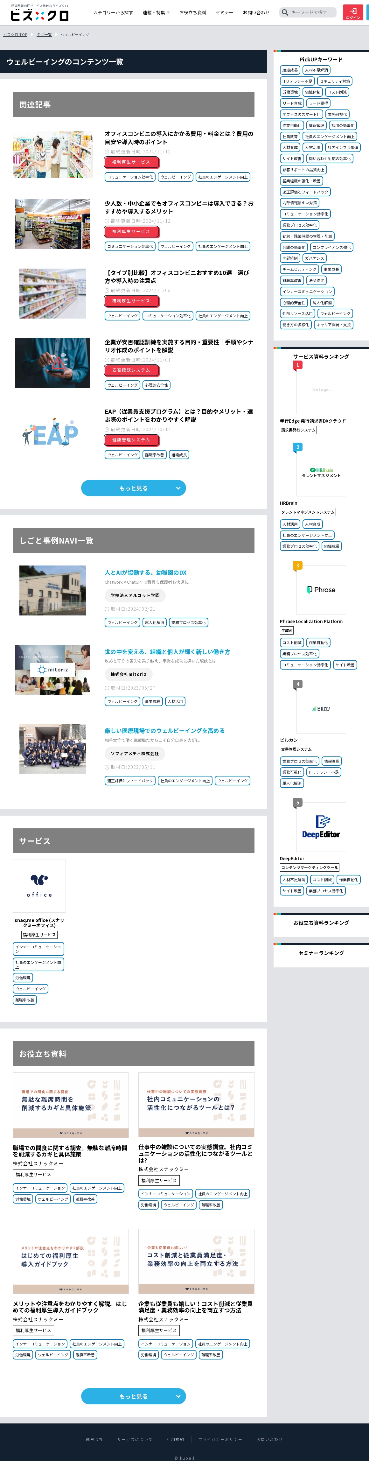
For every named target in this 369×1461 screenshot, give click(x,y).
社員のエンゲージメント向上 (223, 176)
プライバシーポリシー (220, 1439)
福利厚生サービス (39, 934)
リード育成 (292, 103)
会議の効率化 (293, 247)
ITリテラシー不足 (297, 81)
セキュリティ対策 (335, 81)
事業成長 (152, 701)
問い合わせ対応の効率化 (330, 158)
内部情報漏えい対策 (299, 202)
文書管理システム (296, 749)
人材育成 (290, 147)
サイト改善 (292, 158)
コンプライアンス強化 (332, 247)
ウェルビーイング (175, 176)
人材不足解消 (316, 70)
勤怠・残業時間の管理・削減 (307, 236)
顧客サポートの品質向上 (303, 169)
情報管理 (316, 125)
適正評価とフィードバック (130, 780)
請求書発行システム (298, 429)
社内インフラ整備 (343, 147)
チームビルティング (299, 269)
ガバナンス (314, 258)
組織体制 (312, 92)
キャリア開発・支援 (334, 324)
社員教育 (290, 136)
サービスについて (135, 1439)
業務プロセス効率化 (188, 622)
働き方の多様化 (295, 324)
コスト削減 (337, 92)
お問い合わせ (269, 1439)
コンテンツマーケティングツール (309, 867)
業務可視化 (337, 114)
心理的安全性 (156, 385)
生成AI (286, 630)
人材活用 (175, 701)
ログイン (353, 14)
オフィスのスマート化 (301, 114)
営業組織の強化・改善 (301, 180)
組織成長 (179, 454)
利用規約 (175, 1439)
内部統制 (290, 258)
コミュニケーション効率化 (130, 176)
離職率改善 (154, 454)
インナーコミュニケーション (38, 949)
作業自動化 (292, 125)
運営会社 (95, 1439)
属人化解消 (154, 622)
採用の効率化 (342, 125)
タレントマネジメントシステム (308, 512)
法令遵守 (316, 280)
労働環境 (23, 977)
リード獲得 (318, 103)
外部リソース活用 (297, 313)
